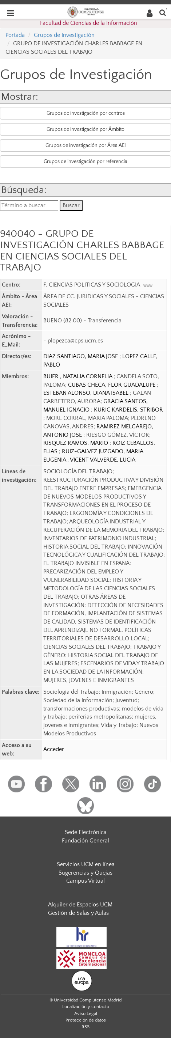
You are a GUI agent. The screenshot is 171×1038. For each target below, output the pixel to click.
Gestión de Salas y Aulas (78, 913)
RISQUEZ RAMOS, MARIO (76, 443)
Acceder (53, 749)
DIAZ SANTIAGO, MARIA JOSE (81, 356)
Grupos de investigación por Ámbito (85, 129)
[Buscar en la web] (162, 12)
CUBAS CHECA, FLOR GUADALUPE (112, 385)
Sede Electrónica (86, 832)
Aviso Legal (85, 1013)
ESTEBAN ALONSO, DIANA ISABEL (86, 393)
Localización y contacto (85, 1006)
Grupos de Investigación (64, 35)
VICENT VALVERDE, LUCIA (102, 460)
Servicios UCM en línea (86, 864)
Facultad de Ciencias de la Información (88, 23)
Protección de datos (85, 1020)
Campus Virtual (85, 881)
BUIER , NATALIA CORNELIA (78, 376)
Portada (15, 35)
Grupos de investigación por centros (86, 113)
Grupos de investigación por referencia (85, 161)
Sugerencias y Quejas (85, 873)
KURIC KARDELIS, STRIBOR (128, 409)
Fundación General (85, 840)
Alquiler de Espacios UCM (80, 904)
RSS (85, 1026)
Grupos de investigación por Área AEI (85, 145)
